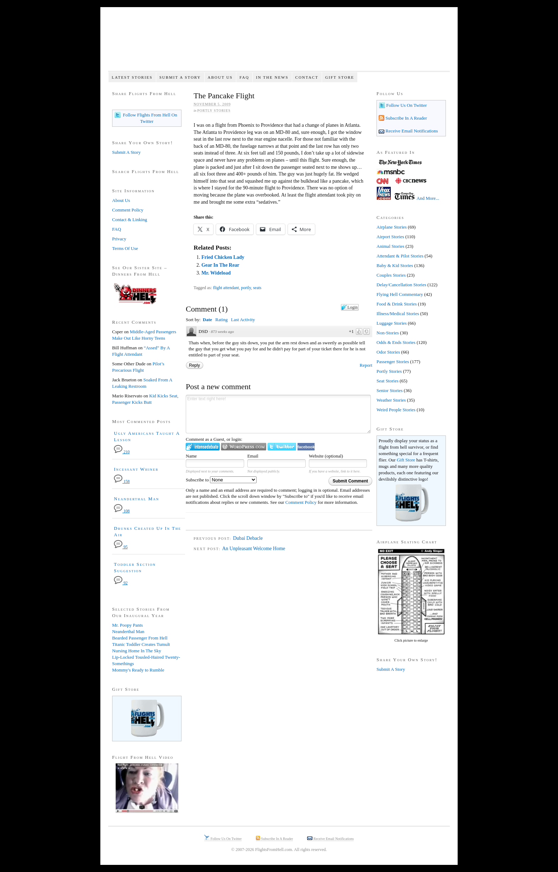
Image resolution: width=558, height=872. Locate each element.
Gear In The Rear (220, 265)
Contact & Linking (129, 219)
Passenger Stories (393, 361)
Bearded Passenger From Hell (140, 638)
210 (122, 452)
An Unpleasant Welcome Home (253, 548)
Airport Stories (390, 236)
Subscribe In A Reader (405, 118)
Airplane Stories (392, 227)
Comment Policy (301, 502)
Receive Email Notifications (411, 131)
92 (121, 583)
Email (252, 456)
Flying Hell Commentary (400, 294)
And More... (428, 198)
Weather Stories (391, 400)
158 (122, 481)
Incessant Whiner (136, 469)
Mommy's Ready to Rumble (138, 670)
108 (122, 511)
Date (207, 319)
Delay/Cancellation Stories (401, 284)
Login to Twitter (282, 446)
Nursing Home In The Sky (136, 650)
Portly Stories (214, 111)
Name (191, 456)
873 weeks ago (222, 331)
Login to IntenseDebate (203, 446)
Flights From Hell (278, 43)
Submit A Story (180, 77)
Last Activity (243, 319)
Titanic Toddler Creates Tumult (141, 644)
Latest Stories (132, 77)
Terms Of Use (125, 248)
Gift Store (339, 77)
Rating (221, 319)
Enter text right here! (278, 414)
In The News (272, 77)
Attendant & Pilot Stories (400, 256)
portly (246, 287)
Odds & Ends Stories (396, 342)
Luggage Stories (392, 323)
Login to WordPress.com (243, 446)
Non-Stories (388, 332)
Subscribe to (221, 479)
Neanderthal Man (136, 498)
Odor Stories (388, 352)
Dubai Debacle (248, 538)
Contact (307, 77)
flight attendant (226, 287)
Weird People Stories (396, 409)
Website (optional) (326, 456)
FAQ (244, 77)
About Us (220, 77)
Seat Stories (388, 380)
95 (121, 547)
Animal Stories (390, 246)
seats (257, 287)
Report (366, 365)
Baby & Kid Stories (395, 265)
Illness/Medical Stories (398, 313)
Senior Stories (389, 390)
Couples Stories (391, 275)
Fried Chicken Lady (222, 257)
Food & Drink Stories (397, 304)
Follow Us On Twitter (406, 105)
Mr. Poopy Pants (127, 625)
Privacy (119, 238)
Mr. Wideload (216, 273)
